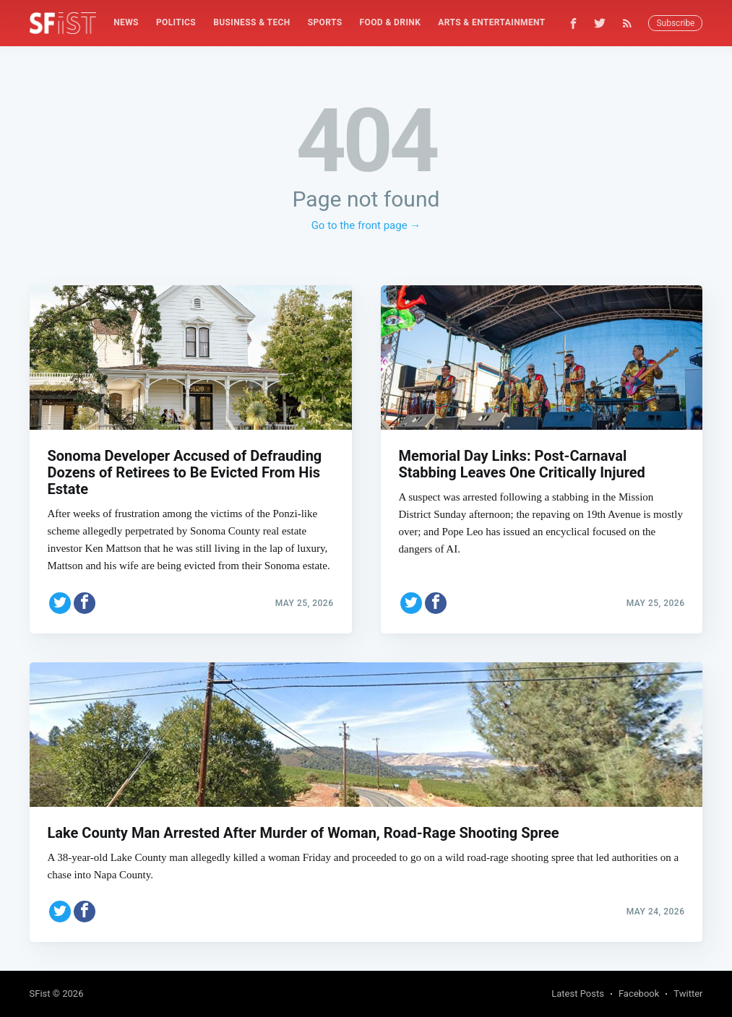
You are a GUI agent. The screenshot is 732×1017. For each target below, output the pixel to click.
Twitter (687, 993)
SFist (40, 993)
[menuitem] (126, 23)
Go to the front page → (366, 225)
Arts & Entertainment (491, 22)
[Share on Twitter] (60, 603)
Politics (176, 22)
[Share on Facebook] (84, 603)
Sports (325, 22)
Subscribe (675, 23)
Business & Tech (251, 22)
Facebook (639, 993)
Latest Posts (577, 993)
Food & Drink (390, 22)
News (126, 22)
